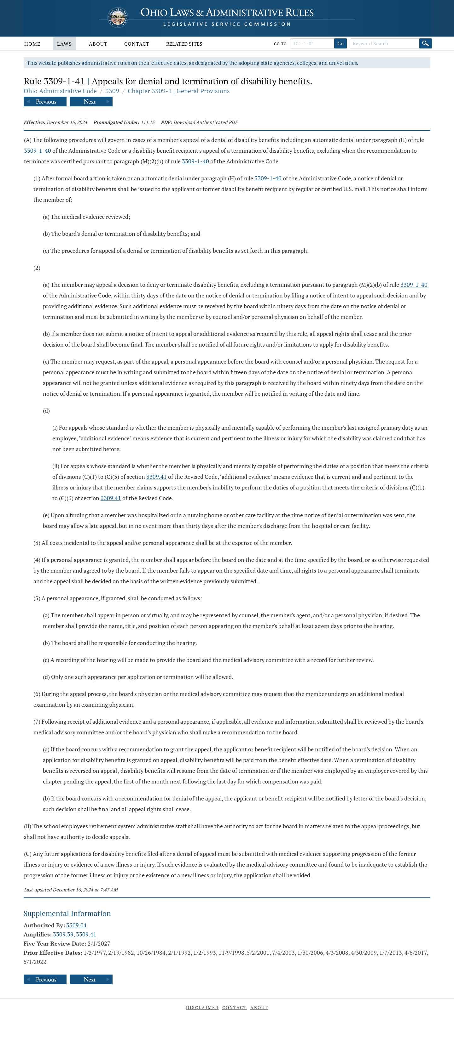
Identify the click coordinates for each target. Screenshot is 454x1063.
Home (32, 43)
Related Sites (184, 43)
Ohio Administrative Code (60, 91)
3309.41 (156, 476)
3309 (112, 91)
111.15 (147, 122)
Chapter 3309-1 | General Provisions (179, 91)
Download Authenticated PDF (205, 122)
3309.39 (63, 934)
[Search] (425, 43)
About (98, 43)
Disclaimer (202, 1007)
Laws (64, 43)
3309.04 (76, 925)
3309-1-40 (37, 150)
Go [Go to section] (340, 43)
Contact (136, 43)
